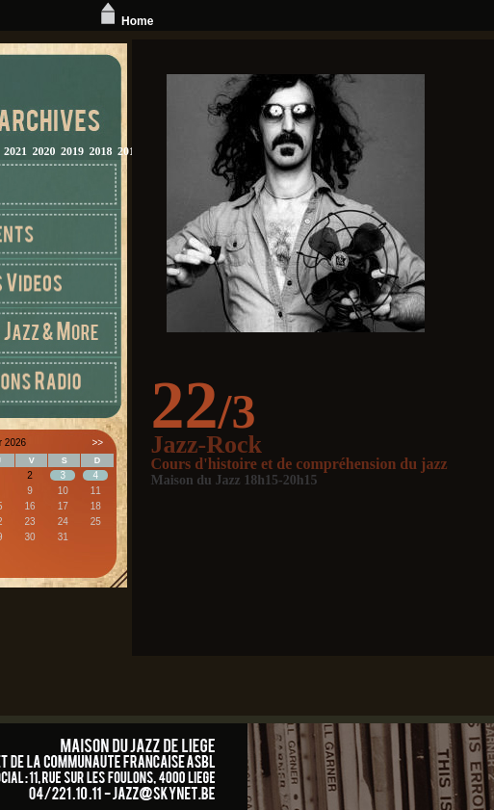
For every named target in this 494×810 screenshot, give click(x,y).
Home (124, 21)
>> (97, 442)
